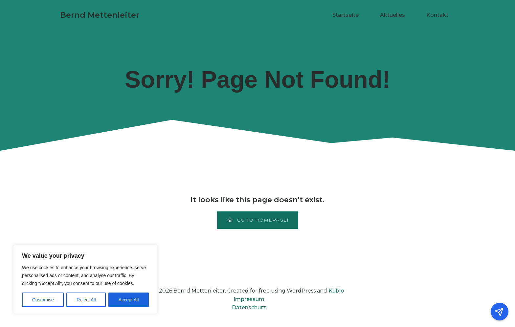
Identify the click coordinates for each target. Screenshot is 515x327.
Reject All (86, 299)
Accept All (129, 299)
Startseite (345, 15)
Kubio (336, 291)
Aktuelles (392, 15)
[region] (85, 279)
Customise (43, 299)
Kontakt (437, 15)
